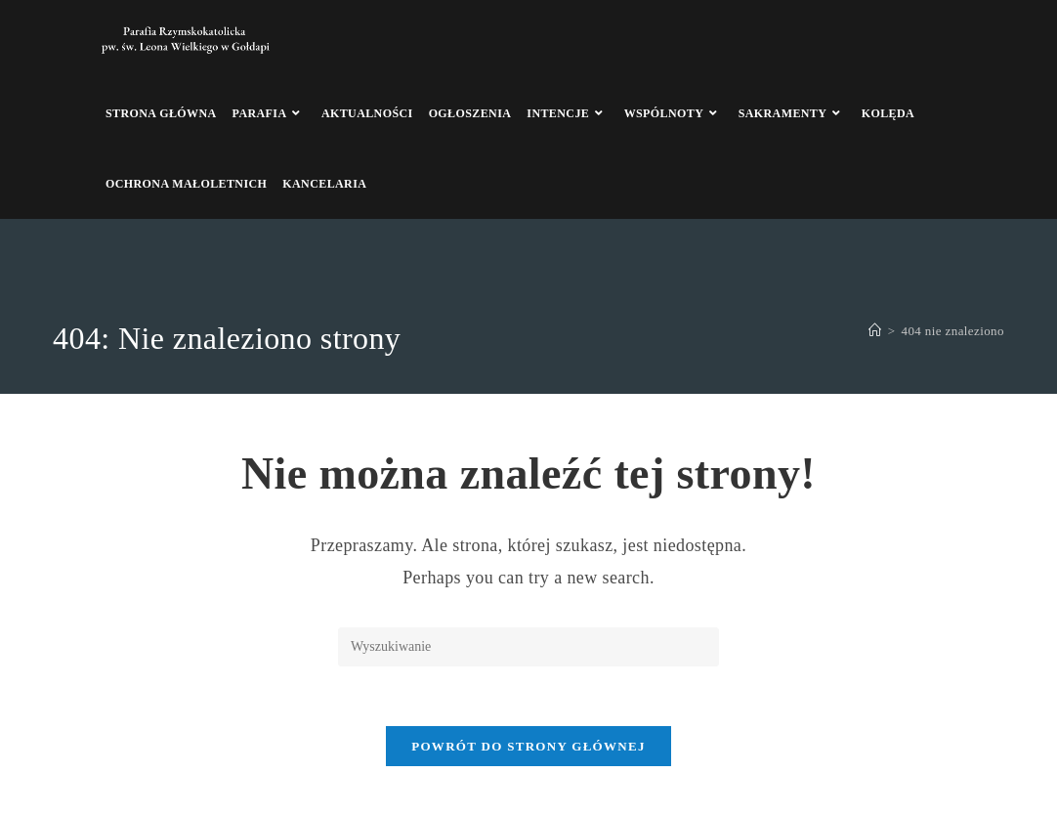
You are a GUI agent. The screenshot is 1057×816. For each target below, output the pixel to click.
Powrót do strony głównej (528, 746)
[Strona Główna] (874, 330)
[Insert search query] (528, 646)
